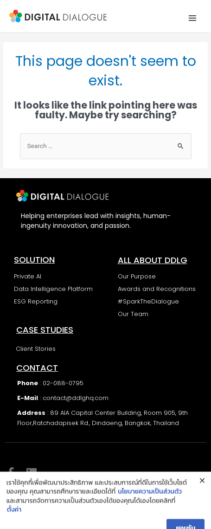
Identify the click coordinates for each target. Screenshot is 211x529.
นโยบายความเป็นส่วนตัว (150, 509)
